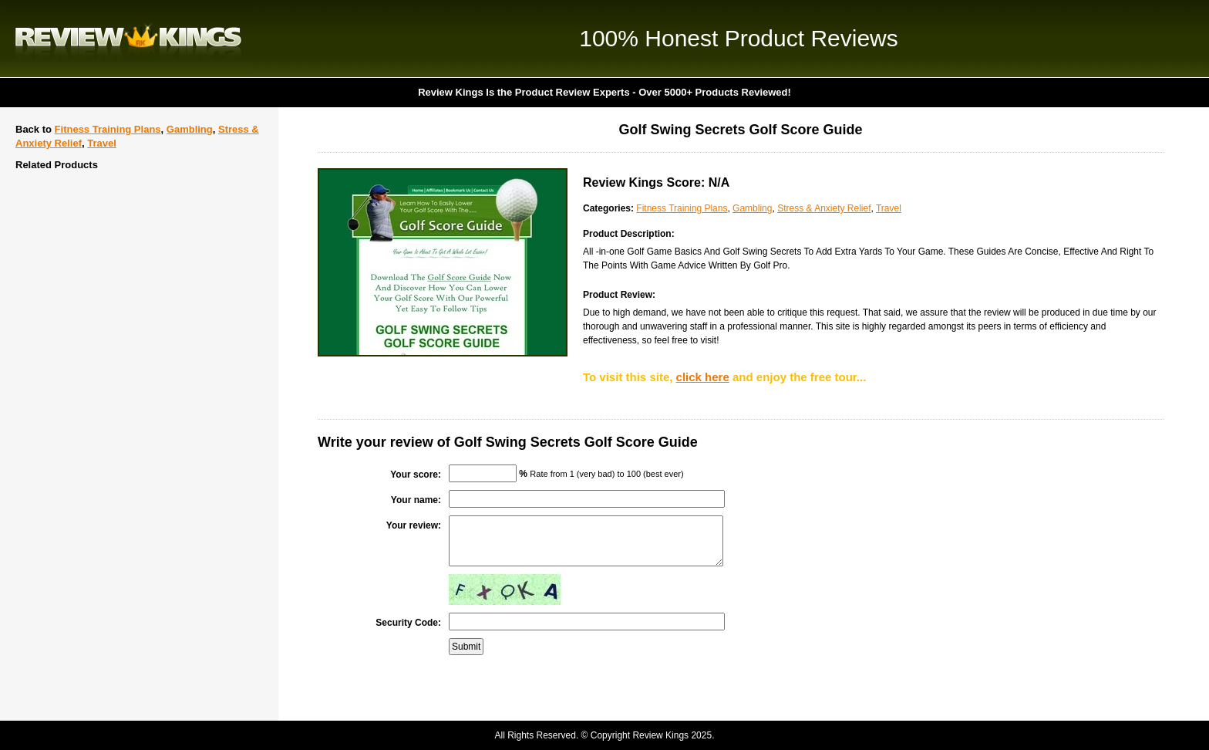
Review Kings (128, 38)
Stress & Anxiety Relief (824, 208)
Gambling (190, 129)
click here (702, 376)
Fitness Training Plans (108, 129)
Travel (101, 143)
